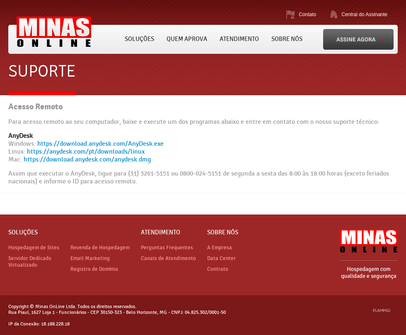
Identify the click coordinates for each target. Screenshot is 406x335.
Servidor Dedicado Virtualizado (29, 261)
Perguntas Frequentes (167, 247)
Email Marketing (90, 258)
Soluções (139, 39)
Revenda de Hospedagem (100, 247)
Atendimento (239, 39)
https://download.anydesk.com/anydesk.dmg (87, 160)
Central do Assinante (364, 14)
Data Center (221, 258)
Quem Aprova (187, 39)
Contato (307, 14)
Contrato (217, 269)
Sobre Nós (286, 39)
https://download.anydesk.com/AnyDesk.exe (100, 144)
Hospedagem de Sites (33, 247)
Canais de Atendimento (168, 258)
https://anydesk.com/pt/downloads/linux (86, 152)
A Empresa (219, 247)
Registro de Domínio (94, 269)
